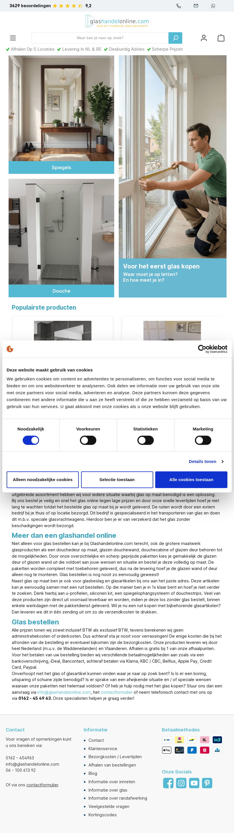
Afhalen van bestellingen (112, 765)
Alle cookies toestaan (191, 479)
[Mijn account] (204, 38)
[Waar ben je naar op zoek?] (100, 38)
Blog (93, 773)
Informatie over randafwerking (118, 798)
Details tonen (202, 461)
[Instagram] (181, 783)
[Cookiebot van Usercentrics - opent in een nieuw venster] (202, 349)
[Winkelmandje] (221, 38)
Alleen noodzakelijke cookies (43, 479)
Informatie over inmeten (112, 781)
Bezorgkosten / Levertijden (115, 756)
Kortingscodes (103, 814)
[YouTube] (194, 783)
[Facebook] (168, 783)
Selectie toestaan (117, 479)
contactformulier (117, 692)
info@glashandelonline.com (64, 692)
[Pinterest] (207, 783)
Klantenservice (103, 748)
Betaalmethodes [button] (181, 730)
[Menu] (13, 38)
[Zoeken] (175, 38)
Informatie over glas (108, 790)
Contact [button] (15, 730)
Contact (96, 740)
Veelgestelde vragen (109, 806)
